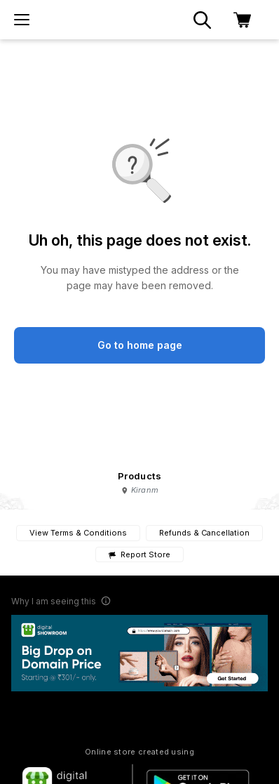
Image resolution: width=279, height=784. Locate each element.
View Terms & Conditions (78, 533)
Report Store (139, 554)
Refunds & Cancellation (204, 533)
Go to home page (139, 345)
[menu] (21, 19)
